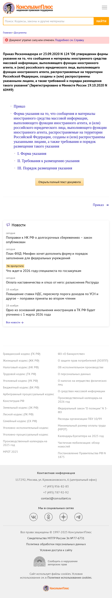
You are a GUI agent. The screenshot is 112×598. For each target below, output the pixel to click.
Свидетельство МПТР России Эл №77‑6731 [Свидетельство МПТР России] (55, 538)
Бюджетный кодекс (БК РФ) (21, 387)
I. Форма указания (31, 153)
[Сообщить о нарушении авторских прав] (56, 561)
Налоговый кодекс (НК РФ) (21, 367)
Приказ (19, 106)
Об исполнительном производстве (80, 367)
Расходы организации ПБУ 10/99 (80, 419)
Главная (7, 32)
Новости (18, 224)
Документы (20, 32)
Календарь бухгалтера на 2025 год (81, 436)
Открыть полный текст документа (59, 182)
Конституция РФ (13, 401)
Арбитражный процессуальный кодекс (28, 394)
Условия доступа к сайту (56, 550)
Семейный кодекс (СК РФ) (20, 421)
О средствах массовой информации (81, 391)
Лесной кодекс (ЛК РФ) (18, 414)
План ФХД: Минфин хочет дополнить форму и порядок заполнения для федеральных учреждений (47, 255)
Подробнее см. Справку (69, 40)
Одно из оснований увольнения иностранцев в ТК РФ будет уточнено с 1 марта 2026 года (50, 312)
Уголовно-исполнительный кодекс (26, 428)
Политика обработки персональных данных (56, 544)
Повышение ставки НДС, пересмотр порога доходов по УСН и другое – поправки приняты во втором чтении (52, 296)
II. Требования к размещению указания (48, 161)
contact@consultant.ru (56, 498)
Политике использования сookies (69, 577)
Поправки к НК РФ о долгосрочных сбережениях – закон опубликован (49, 239)
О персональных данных (74, 374)
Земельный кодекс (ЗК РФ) (20, 407)
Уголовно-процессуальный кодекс (25, 434)
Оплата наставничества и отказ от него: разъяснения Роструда (52, 282)
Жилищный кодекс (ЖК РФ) (21, 360)
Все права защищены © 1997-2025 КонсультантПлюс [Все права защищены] (56, 532)
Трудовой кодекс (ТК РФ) (19, 374)
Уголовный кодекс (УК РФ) (20, 380)
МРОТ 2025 (10, 451)
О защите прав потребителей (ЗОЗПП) (83, 360)
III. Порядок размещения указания (44, 168)
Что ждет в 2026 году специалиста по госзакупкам (43, 271)
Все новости (13, 322)
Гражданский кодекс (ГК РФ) (21, 354)
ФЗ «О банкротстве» (71, 354)
